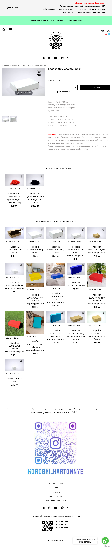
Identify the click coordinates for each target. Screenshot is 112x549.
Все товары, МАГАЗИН (56, 500)
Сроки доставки (63, 92)
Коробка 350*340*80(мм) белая (35, 249)
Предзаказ (95, 88)
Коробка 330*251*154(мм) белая (55, 249)
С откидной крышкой (37, 65)
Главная (5, 65)
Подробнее (76, 412)
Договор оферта (56, 496)
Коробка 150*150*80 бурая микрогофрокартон (96, 249)
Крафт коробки (18, 65)
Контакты (56, 492)
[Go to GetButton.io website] (105, 546)
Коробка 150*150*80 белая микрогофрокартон (14, 285)
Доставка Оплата (56, 483)
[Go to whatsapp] (105, 540)
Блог (56, 487)
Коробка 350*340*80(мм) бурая (14, 249)
